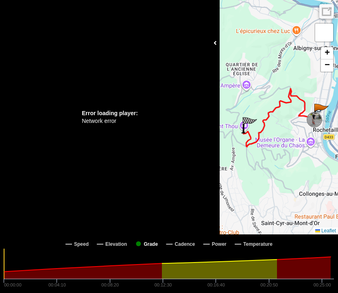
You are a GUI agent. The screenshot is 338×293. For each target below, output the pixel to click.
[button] (321, 112)
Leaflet (325, 231)
